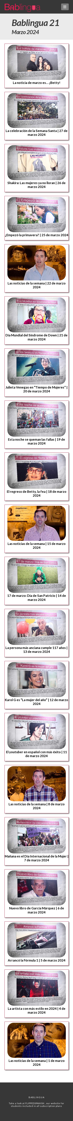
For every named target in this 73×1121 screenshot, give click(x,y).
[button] (65, 6)
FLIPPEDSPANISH (35, 1103)
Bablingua (37, 1097)
